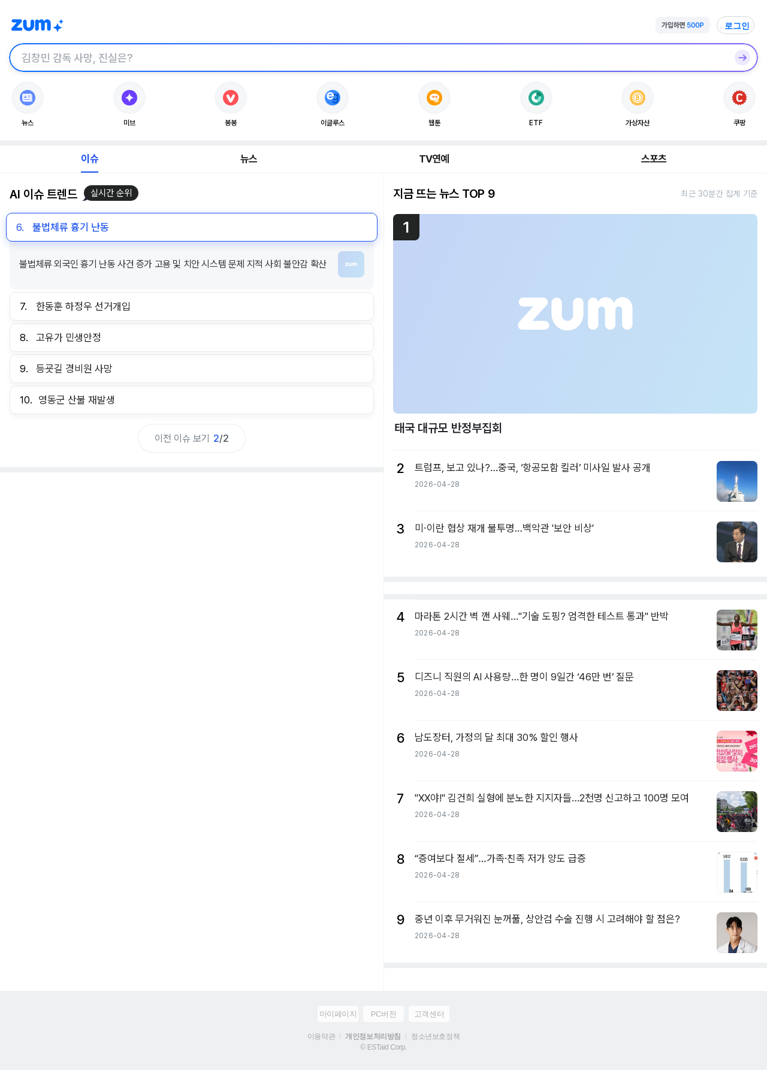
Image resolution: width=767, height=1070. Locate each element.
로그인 (737, 26)
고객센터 (429, 1013)
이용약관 (321, 1036)
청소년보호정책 (435, 1036)
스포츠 (654, 159)
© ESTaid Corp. (383, 1047)
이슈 (89, 159)
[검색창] (368, 57)
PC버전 (383, 1013)
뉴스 (248, 159)
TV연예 (434, 159)
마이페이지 (338, 1013)
